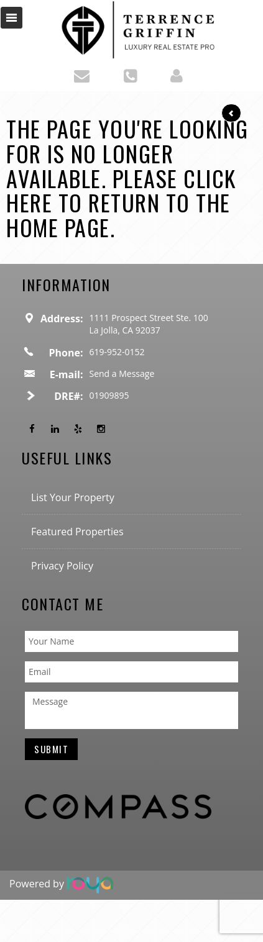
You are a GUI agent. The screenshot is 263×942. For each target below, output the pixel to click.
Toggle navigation (11, 18)
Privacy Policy (62, 566)
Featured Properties (77, 531)
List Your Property (72, 497)
